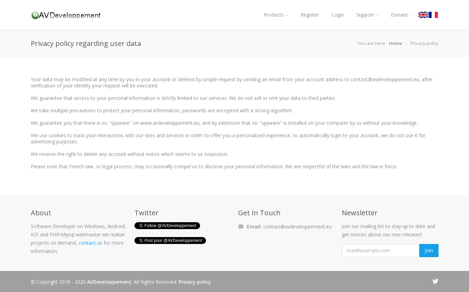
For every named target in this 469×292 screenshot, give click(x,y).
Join (429, 250)
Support (367, 14)
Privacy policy (195, 282)
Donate (401, 14)
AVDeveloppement (109, 282)
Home (395, 43)
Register (310, 14)
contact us (90, 242)
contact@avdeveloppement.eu (297, 226)
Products (276, 14)
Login (337, 14)
